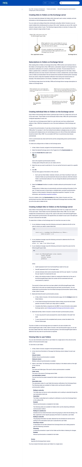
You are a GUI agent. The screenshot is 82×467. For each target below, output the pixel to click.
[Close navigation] (22, 9)
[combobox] (70, 3)
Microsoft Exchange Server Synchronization (66, 9)
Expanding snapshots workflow (49, 194)
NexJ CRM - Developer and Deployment (37, 9)
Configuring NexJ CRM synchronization (37, 10)
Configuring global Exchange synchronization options (60, 308)
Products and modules (51, 9)
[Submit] (61, 3)
